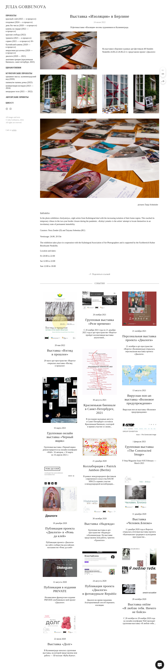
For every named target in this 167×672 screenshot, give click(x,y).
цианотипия (13, 68)
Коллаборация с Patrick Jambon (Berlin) (99, 468)
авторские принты (17, 97)
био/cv (10, 103)
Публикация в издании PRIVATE (60, 589)
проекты (11, 15)
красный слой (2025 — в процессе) (21, 19)
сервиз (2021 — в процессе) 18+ (20, 41)
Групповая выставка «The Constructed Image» (139, 450)
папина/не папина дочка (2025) (19, 82)
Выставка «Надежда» (99, 524)
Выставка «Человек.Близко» (139, 521)
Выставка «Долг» (60, 644)
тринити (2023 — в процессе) (18, 38)
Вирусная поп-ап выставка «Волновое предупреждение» (139, 399)
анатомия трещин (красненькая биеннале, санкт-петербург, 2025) (20, 60)
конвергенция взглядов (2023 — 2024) (19, 87)
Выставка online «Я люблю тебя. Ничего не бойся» (139, 608)
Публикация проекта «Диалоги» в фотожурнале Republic (99, 589)
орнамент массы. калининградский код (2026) (21, 78)
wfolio (14, 130)
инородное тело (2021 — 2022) (19, 91)
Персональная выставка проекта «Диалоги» (139, 338)
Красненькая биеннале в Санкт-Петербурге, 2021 (100, 409)
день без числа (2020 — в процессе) (21, 25)
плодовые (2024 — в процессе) (19, 22)
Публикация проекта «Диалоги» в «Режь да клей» (60, 532)
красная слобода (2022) (16, 35)
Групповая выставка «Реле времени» (99, 321)
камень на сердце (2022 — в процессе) (17, 30)
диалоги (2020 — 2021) (16, 56)
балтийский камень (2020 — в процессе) (18, 46)
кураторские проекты (19, 73)
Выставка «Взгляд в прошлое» (60, 352)
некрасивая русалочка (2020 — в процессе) (19, 51)
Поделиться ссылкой (101, 274)
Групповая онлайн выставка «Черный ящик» (60, 437)
